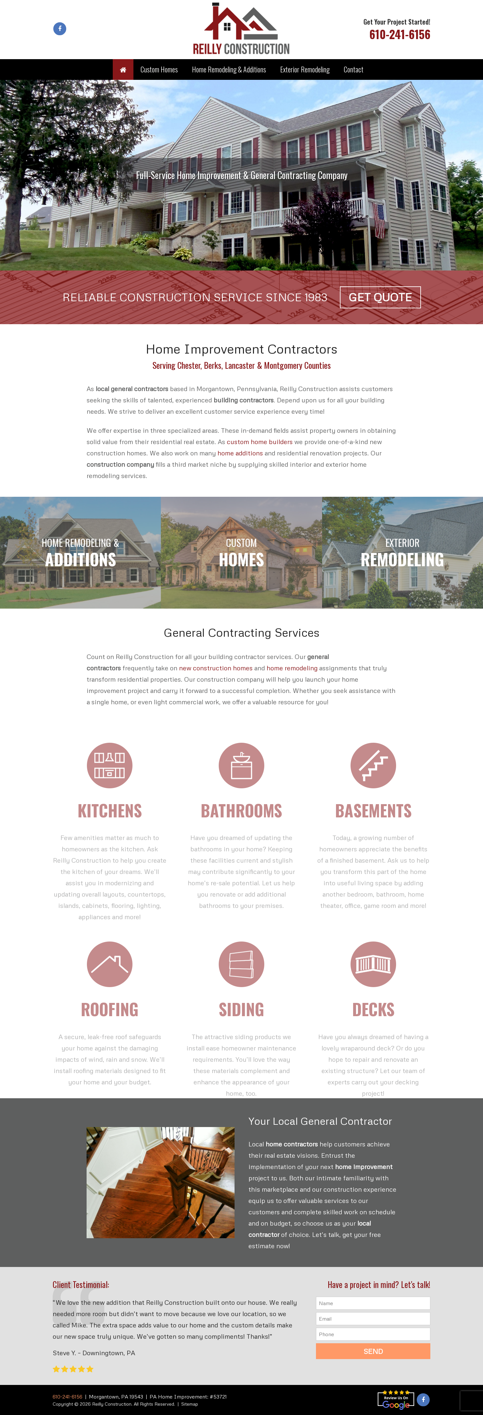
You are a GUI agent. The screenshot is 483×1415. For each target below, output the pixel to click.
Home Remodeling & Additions (229, 69)
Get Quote (380, 297)
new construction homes (216, 668)
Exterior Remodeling (305, 69)
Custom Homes (159, 69)
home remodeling (292, 668)
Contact (353, 69)
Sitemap (189, 1404)
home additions (240, 453)
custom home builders (260, 441)
